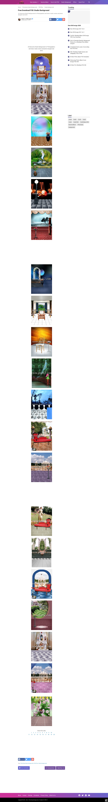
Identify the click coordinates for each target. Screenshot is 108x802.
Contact (24, 795)
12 (31, 734)
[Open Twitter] (82, 795)
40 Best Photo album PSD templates (79, 56)
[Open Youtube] (89, 795)
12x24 (84, 119)
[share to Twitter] (59, 19)
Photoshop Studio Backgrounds (27, 763)
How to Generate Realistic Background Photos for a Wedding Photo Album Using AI (80, 42)
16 (43, 734)
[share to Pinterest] (63, 19)
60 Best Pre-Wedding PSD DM (78, 65)
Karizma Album (44, 2)
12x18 (79, 119)
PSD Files (36, 763)
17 (45, 734)
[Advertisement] (41, 33)
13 (34, 734)
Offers (74, 2)
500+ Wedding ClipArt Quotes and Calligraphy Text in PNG (79, 52)
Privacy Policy (44, 795)
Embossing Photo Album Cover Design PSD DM (78, 60)
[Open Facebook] (79, 795)
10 (51, 732)
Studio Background (66, 2)
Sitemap (30, 795)
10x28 (70, 119)
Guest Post (81, 2)
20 (54, 734)
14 (37, 734)
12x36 (70, 122)
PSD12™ (46, 799)
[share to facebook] (52, 19)
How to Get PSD (55, 2)
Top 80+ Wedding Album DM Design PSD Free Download (79, 36)
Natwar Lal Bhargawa (27, 18)
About (19, 795)
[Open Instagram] (86, 795)
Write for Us (52, 795)
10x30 (74, 119)
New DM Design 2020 (74, 25)
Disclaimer (36, 795)
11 (29, 734)
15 (40, 734)
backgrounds (72, 127)
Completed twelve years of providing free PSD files (79, 47)
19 (51, 734)
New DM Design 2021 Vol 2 (77, 29)
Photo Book (80, 124)
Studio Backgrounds (42, 763)
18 (48, 734)
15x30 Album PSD (84, 122)
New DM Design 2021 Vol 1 (77, 32)
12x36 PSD (75, 122)
